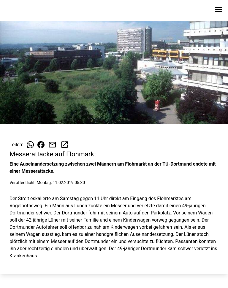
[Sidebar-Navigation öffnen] (218, 10)
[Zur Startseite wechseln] (19, 10)
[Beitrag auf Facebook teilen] (41, 144)
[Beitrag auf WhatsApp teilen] (30, 144)
